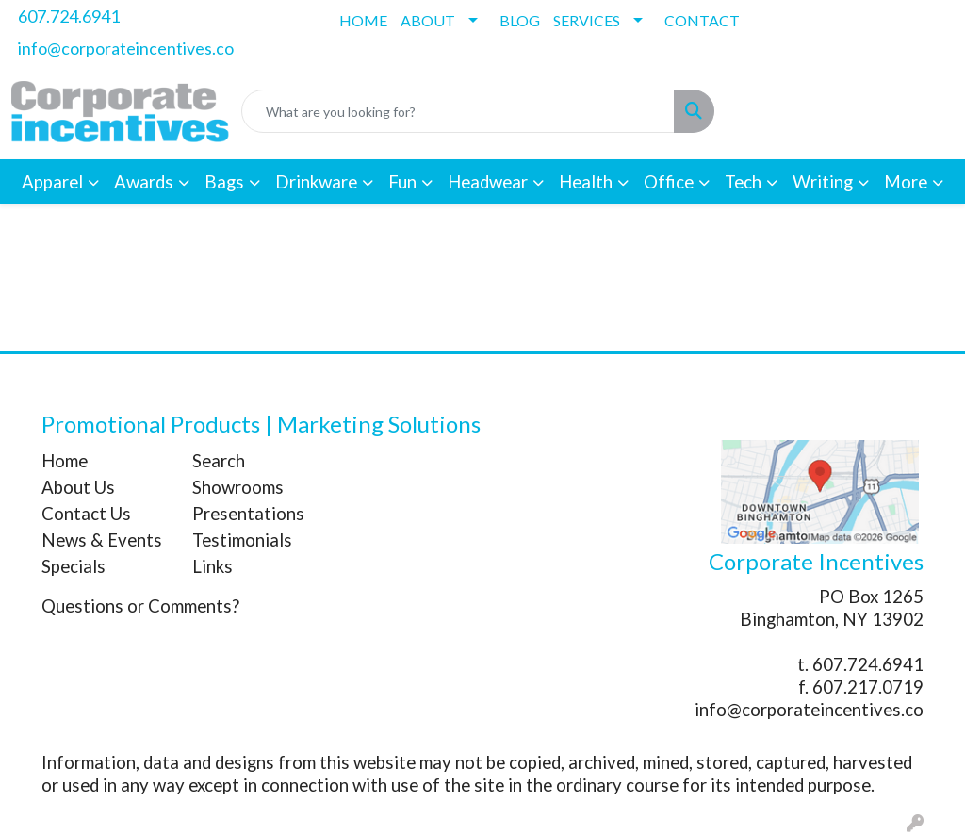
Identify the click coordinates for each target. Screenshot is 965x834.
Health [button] (586, 182)
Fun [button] (402, 182)
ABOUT (428, 20)
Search (218, 460)
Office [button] (669, 182)
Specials (73, 566)
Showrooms (238, 487)
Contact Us (86, 513)
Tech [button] (743, 182)
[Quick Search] (458, 111)
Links (212, 566)
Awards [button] (143, 182)
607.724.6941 (69, 16)
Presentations (248, 513)
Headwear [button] (488, 182)
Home (64, 460)
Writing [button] (823, 182)
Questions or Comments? (140, 606)
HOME (363, 20)
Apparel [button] (52, 182)
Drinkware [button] (316, 182)
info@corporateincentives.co (126, 48)
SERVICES (586, 20)
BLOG (519, 20)
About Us (78, 487)
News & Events (101, 540)
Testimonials (242, 540)
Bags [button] (224, 182)
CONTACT (702, 20)
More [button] (905, 182)
